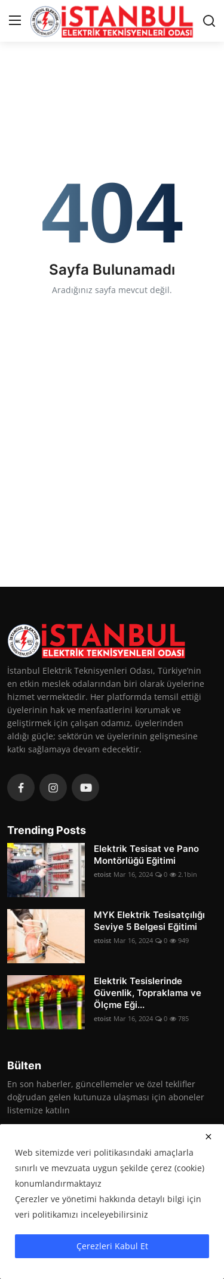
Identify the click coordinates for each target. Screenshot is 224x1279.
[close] (208, 1136)
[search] (209, 21)
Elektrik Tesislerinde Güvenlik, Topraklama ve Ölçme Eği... (147, 992)
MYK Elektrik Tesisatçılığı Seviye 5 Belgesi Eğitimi (149, 920)
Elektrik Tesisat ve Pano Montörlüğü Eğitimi (146, 854)
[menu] (15, 21)
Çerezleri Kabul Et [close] (112, 1246)
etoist (102, 874)
